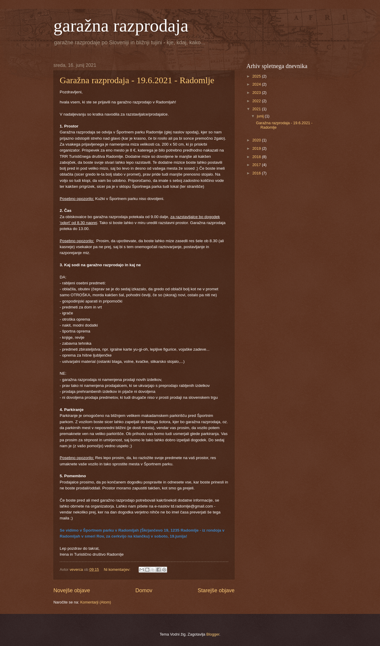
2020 (257, 140)
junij (261, 116)
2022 (257, 101)
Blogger (212, 634)
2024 (257, 84)
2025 (257, 76)
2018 (257, 157)
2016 (257, 173)
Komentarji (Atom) (95, 602)
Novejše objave (71, 590)
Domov (143, 590)
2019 (257, 148)
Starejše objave (216, 590)
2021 (257, 109)
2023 (257, 92)
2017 (257, 165)
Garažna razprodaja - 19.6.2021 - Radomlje (137, 80)
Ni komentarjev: (118, 569)
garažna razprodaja (121, 25)
